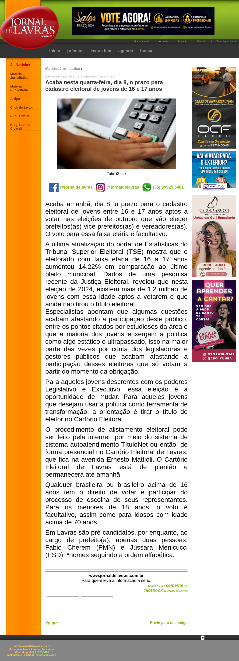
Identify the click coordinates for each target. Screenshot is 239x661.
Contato (201, 41)
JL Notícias (20, 65)
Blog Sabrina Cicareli (20, 126)
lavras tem (101, 50)
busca (146, 50)
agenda (125, 50)
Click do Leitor (21, 107)
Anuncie (182, 41)
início (54, 50)
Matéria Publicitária (19, 88)
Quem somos (141, 41)
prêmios (75, 50)
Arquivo (163, 41)
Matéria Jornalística (19, 76)
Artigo (15, 99)
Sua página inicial (226, 41)
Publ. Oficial (19, 116)
